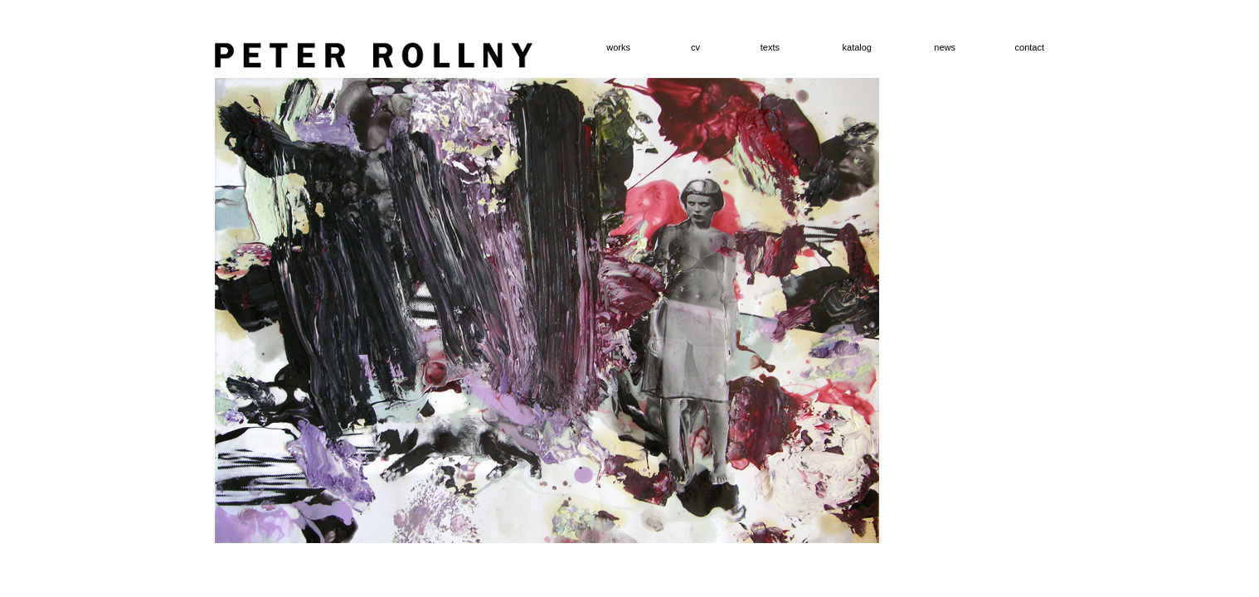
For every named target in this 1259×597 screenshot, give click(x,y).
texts (770, 47)
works (618, 47)
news (944, 47)
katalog (857, 47)
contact (1029, 47)
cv (695, 47)
